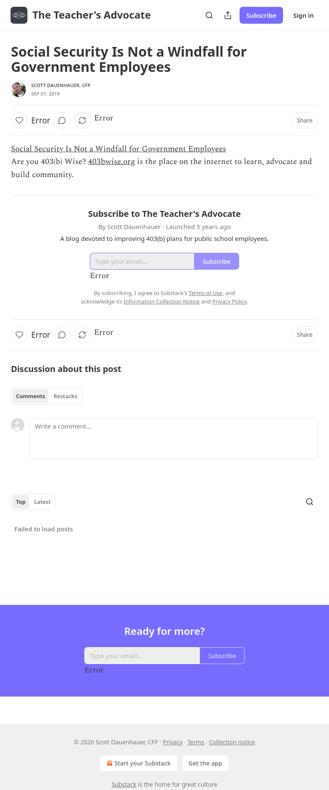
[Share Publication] (227, 15)
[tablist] (46, 396)
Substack (124, 784)
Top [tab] (21, 502)
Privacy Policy (229, 301)
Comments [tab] (30, 396)
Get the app (205, 763)
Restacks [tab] (65, 396)
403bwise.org (111, 162)
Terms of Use (206, 293)
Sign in (303, 15)
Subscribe (261, 15)
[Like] (19, 120)
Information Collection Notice (162, 301)
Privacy (173, 742)
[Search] (209, 15)
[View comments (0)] (62, 120)
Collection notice (232, 742)
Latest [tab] (42, 502)
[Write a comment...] (174, 438)
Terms (195, 742)
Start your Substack (137, 763)
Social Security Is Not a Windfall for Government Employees (118, 149)
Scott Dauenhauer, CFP (61, 85)
